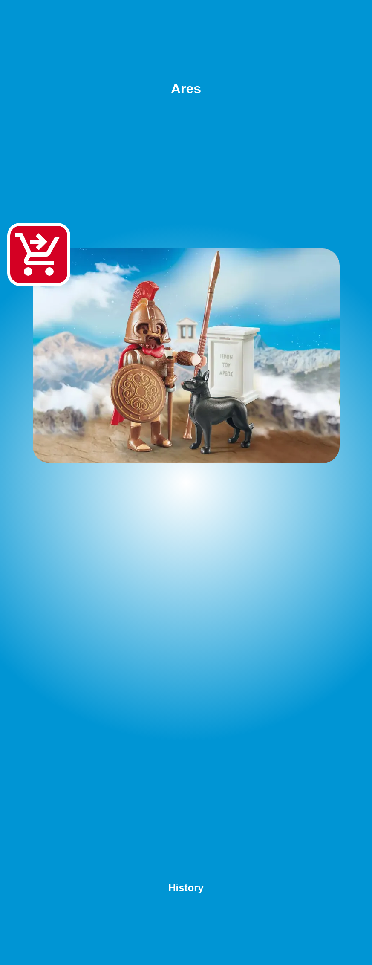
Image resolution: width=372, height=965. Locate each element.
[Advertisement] (186, 675)
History (186, 887)
